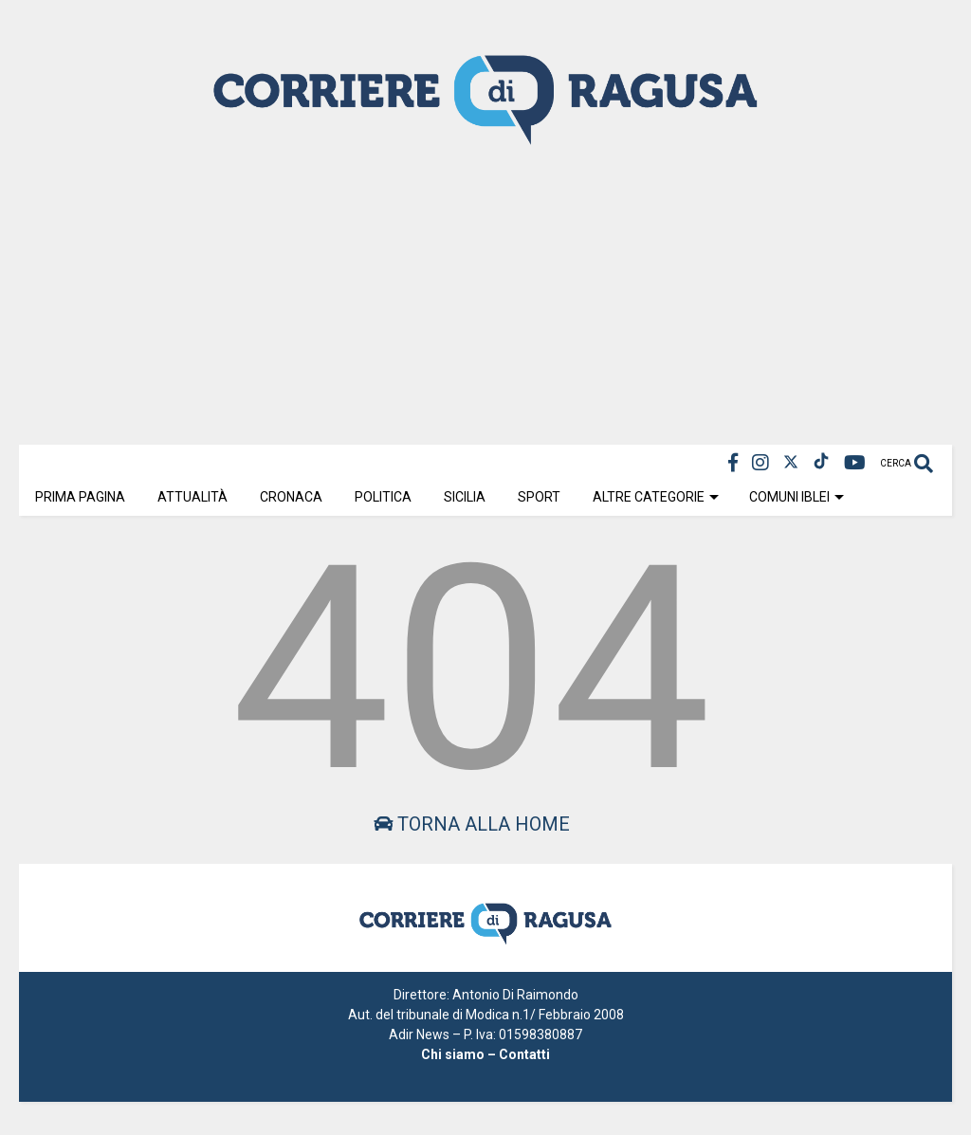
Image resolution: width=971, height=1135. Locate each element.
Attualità (192, 496)
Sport (539, 496)
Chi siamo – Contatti (485, 1054)
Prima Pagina (80, 496)
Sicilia (465, 496)
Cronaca (291, 496)
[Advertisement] (485, 293)
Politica (383, 496)
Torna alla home (472, 824)
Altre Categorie (656, 496)
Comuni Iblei (796, 496)
